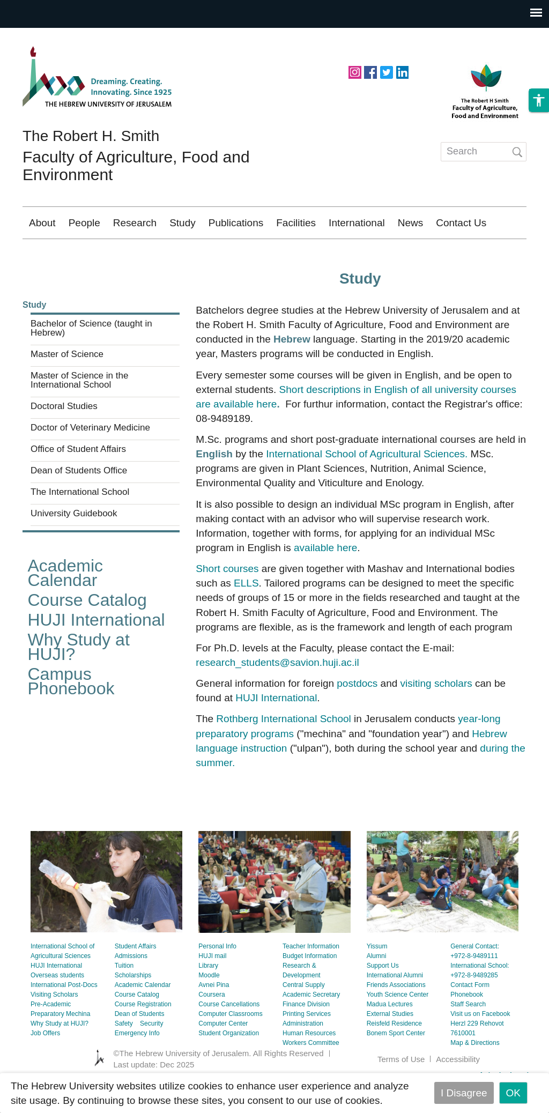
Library (208, 997)
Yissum (377, 978)
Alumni (377, 987)
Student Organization (228, 1065)
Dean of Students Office (79, 502)
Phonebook (466, 1026)
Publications (236, 222)
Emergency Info (137, 1065)
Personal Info (217, 978)
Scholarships (133, 1007)
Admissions (131, 987)
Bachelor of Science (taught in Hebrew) (91, 360)
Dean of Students (140, 1045)
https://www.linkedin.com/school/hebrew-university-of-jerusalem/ (402, 71)
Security (151, 1055)
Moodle (208, 1007)
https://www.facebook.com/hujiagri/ (370, 71)
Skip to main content (46, 35)
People (84, 222)
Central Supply (304, 1016)
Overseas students (57, 1007)
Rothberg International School (283, 750)
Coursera (211, 1026)
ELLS (246, 614)
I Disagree (464, 1093)
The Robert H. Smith (91, 136)
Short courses (227, 600)
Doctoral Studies (64, 438)
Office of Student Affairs (78, 481)
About (42, 222)
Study (182, 222)
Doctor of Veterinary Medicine (90, 459)
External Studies (390, 1045)
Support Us (383, 997)
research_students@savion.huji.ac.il (277, 694)
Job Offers (45, 1065)
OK (513, 1093)
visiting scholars (436, 715)
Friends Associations (396, 1016)
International (357, 222)
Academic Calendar (65, 604)
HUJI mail (212, 987)
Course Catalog (87, 631)
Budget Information (310, 987)
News (411, 222)
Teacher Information (311, 978)
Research (135, 222)
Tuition (124, 997)
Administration (303, 1055)
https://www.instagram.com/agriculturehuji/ (354, 71)
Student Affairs (136, 978)
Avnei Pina (213, 1016)
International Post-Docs (64, 1016)
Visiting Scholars (54, 1026)
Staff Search (468, 1036)
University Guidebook (74, 545)
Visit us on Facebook (480, 1045)
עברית (502, 254)
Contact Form (469, 1016)
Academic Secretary (311, 1026)
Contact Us (461, 222)
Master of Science (67, 386)
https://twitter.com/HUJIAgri (386, 71)
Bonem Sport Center (396, 1065)
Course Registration (143, 1036)
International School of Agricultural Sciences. (368, 485)
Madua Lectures (390, 1036)
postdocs (357, 715)
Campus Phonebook (71, 713)
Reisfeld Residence (394, 1055)
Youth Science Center (398, 1026)
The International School (80, 524)
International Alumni (395, 1007)
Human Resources (309, 1065)
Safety (124, 1055)
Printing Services (307, 1045)
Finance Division (306, 1036)
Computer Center (223, 1055)
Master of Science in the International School (79, 412)
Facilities (296, 222)
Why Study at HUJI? (79, 678)
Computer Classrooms (230, 1045)
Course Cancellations (228, 1036)
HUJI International (96, 651)
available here (325, 579)
